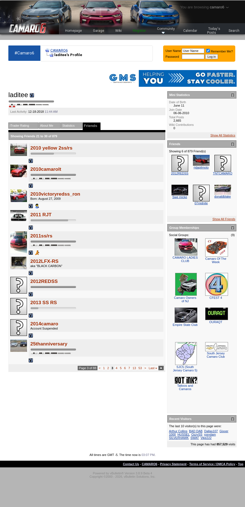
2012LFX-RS (44, 261)
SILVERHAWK (179, 437)
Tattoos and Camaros (185, 387)
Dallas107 (211, 431)
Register (139, 31)
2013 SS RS (43, 302)
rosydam (210, 434)
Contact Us (131, 464)
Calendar (190, 31)
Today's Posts (213, 31)
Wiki (118, 31)
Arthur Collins (178, 431)
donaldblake (222, 196)
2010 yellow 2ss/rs (51, 148)
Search (234, 31)
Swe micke (179, 197)
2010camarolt (45, 169)
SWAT (194, 437)
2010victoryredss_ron (55, 194)
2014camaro (44, 323)
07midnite (201, 203)
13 (134, 368)
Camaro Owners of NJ (185, 299)
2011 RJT (41, 214)
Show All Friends (223, 219)
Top (240, 464)
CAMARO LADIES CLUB (185, 259)
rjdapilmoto (201, 167)
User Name (173, 50)
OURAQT (215, 322)
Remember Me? (219, 51)
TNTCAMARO (222, 173)
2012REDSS (44, 281)
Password (172, 56)
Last (153, 368)
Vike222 (206, 437)
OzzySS (196, 434)
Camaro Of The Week (215, 260)
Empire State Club (185, 324)
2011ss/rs (41, 236)
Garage (98, 31)
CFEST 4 (215, 297)
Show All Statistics (222, 135)
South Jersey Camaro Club (216, 355)
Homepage (73, 31)
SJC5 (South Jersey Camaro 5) (185, 368)
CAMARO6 (59, 50)
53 (140, 368)
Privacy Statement (173, 464)
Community (166, 30)
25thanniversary (48, 344)
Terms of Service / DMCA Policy (212, 464)
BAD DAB (195, 431)
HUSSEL (184, 434)
